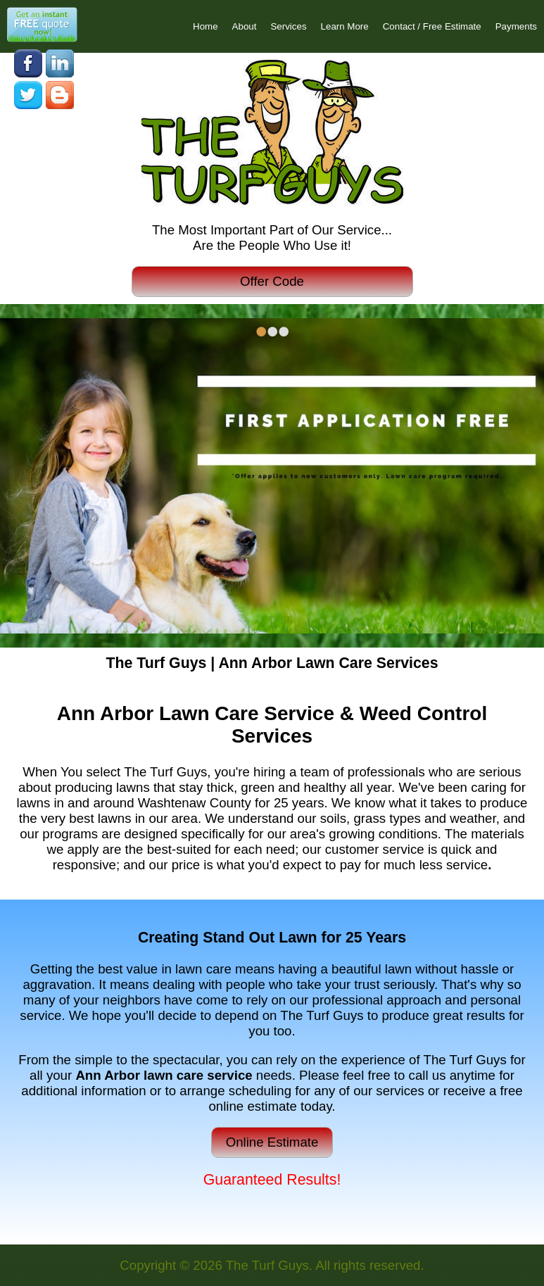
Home (205, 26)
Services (288, 26)
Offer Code (272, 281)
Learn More (345, 26)
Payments (516, 26)
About (244, 26)
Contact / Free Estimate (432, 26)
